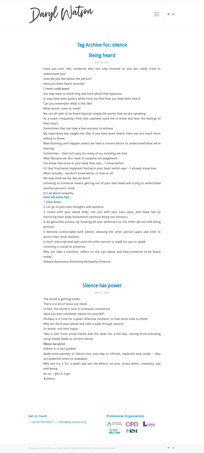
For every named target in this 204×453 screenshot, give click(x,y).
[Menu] (155, 14)
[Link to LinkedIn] (173, 14)
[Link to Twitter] (168, 14)
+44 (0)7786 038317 (42, 422)
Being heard (102, 55)
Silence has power (102, 285)
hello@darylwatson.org (72, 422)
